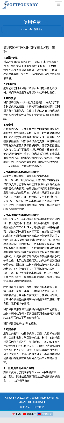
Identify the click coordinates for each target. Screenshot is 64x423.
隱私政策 (25, 407)
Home (24, 29)
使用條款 (39, 407)
